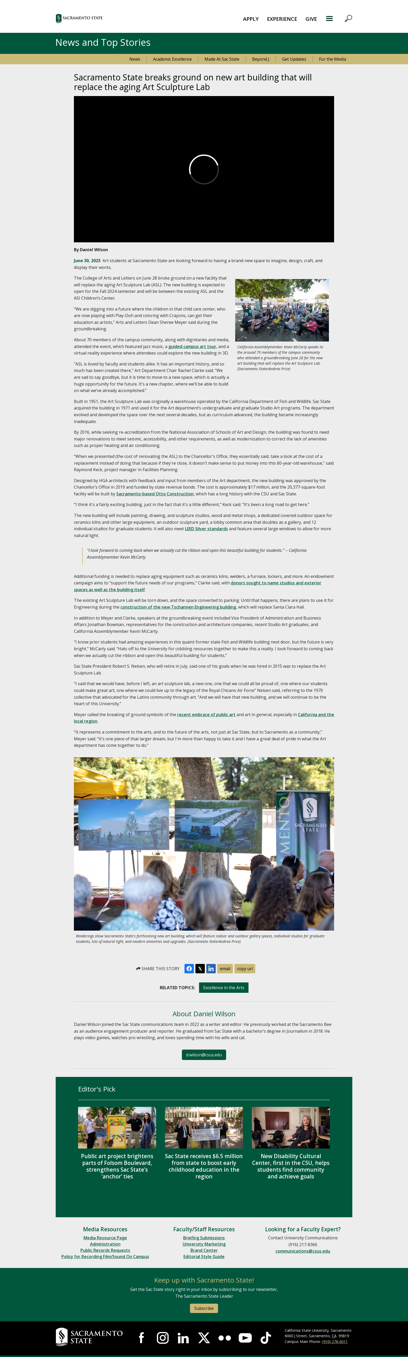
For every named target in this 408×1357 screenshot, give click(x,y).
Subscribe (204, 1308)
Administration (105, 1244)
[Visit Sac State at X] (204, 1338)
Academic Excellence (172, 59)
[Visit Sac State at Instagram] (162, 1338)
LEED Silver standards (206, 529)
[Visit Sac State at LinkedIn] (183, 1338)
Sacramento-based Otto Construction (155, 494)
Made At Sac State (222, 59)
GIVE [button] (311, 18)
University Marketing (204, 1244)
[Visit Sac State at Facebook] (142, 1338)
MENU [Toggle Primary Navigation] (339, 18)
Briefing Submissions (204, 1238)
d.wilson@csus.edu (204, 1055)
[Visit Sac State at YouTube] (245, 1338)
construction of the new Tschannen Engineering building (178, 607)
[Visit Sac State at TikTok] (266, 1338)
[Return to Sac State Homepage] (90, 1337)
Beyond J (260, 59)
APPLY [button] (251, 18)
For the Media (332, 59)
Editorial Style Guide (204, 1256)
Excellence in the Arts (223, 987)
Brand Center (204, 1250)
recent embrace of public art (206, 714)
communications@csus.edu (303, 1251)
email (225, 968)
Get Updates (294, 59)
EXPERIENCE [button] (282, 18)
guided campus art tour (192, 346)
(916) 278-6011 (335, 1341)
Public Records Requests (105, 1250)
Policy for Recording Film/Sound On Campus (105, 1256)
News (134, 59)
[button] (108, 18)
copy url (245, 968)
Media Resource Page (105, 1238)
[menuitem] (251, 18)
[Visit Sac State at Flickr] (224, 1338)
